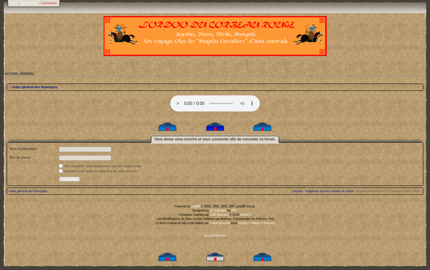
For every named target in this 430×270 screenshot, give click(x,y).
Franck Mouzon (219, 223)
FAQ (13, 3)
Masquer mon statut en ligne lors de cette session (98, 171)
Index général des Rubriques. (35, 87)
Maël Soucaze (219, 214)
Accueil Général (215, 235)
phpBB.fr (246, 214)
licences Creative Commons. (257, 223)
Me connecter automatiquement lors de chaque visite (100, 166)
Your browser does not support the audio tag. (215, 103)
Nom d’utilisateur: (24, 148)
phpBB (195, 206)
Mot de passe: (20, 157)
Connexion (49, 3)
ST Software (218, 210)
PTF (234, 210)
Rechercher (29, 3)
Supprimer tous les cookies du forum (329, 191)
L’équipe (296, 191)
